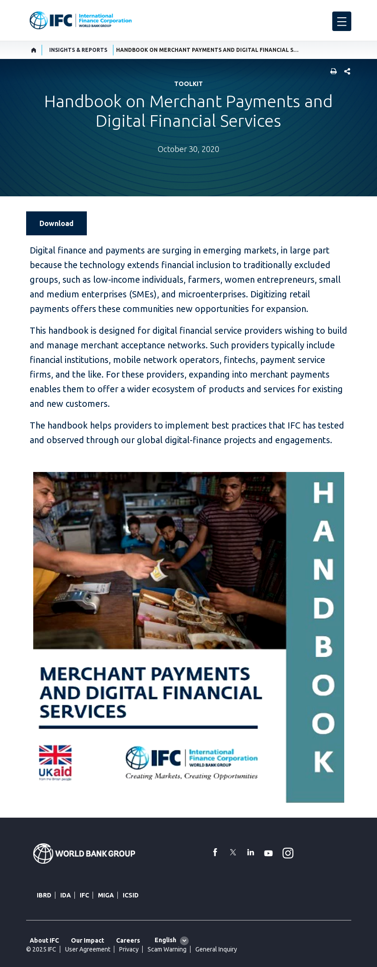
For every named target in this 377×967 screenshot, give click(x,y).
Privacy (129, 949)
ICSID (131, 895)
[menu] (341, 21)
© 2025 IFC (41, 949)
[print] (331, 72)
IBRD (44, 895)
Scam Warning (167, 949)
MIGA (106, 895)
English (165, 940)
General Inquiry (216, 949)
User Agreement (87, 949)
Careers (128, 940)
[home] (34, 50)
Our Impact (87, 940)
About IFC (44, 940)
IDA (65, 895)
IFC (84, 895)
